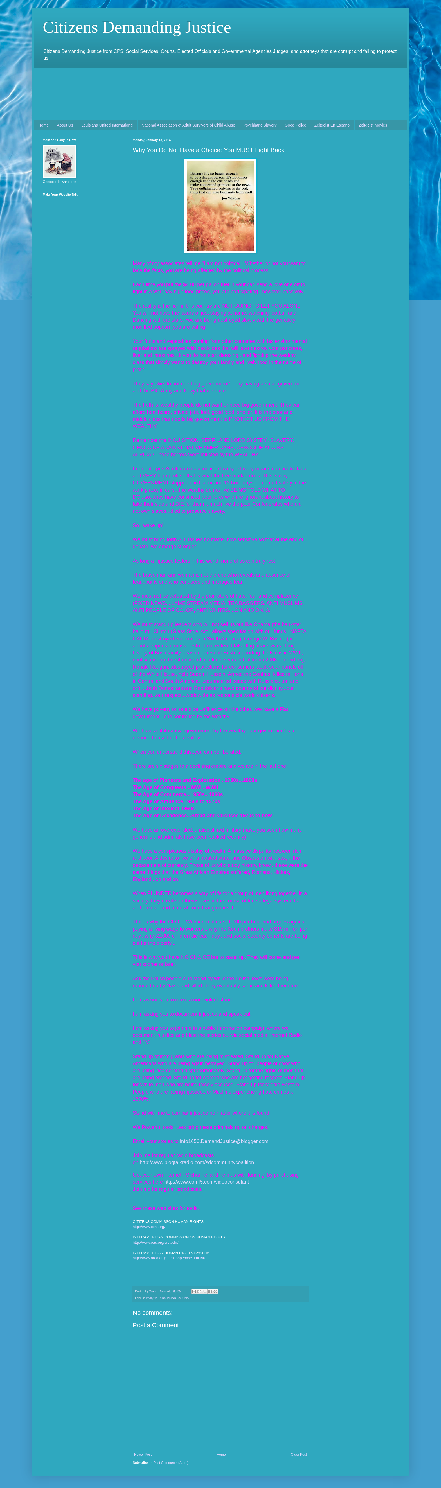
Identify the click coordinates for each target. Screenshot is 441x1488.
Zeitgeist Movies (373, 125)
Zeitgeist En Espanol (332, 125)
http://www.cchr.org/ (149, 1227)
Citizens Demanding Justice (137, 27)
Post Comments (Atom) (170, 1463)
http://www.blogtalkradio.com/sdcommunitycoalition (197, 1162)
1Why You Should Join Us (163, 1298)
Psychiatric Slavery (259, 125)
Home (43, 125)
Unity (185, 1298)
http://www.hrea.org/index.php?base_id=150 (169, 1258)
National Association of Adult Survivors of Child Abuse (188, 125)
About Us (65, 125)
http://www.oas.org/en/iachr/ (156, 1242)
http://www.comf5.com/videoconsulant (206, 1182)
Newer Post (143, 1455)
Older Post (299, 1455)
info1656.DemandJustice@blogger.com (224, 1141)
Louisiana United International (107, 125)
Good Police (295, 125)
